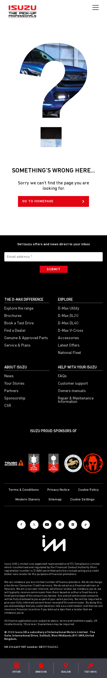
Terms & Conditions (23, 490)
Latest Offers (69, 345)
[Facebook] (21, 524)
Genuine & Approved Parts (26, 338)
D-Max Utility (68, 308)
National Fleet (69, 353)
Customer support (73, 384)
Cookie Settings (82, 499)
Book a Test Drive (19, 323)
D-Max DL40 (68, 323)
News (9, 376)
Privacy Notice (58, 490)
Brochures (13, 316)
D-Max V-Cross (70, 331)
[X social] (34, 524)
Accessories (68, 338)
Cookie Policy (88, 490)
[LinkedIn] (72, 524)
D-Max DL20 (68, 316)
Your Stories (14, 384)
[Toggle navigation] (95, 7)
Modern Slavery (27, 499)
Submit (53, 269)
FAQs (62, 376)
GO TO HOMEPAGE (53, 201)
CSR (7, 406)
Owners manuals (72, 391)
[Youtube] (47, 524)
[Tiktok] (85, 524)
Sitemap (55, 499)
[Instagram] (60, 524)
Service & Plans (17, 345)
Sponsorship (14, 398)
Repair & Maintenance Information (76, 400)
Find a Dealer (15, 331)
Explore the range (18, 308)
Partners (11, 391)
